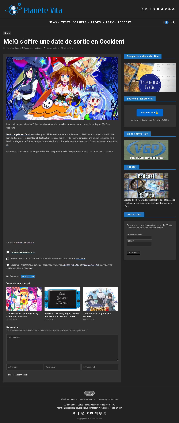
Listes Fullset (84, 405)
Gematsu (18, 243)
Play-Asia (75, 265)
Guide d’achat (70, 405)
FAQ (113, 405)
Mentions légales (65, 408)
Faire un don (116, 408)
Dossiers (80, 22)
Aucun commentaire (32, 48)
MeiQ (24, 276)
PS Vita (97, 22)
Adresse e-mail (134, 234)
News (54, 22)
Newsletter (104, 408)
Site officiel (29, 243)
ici (7, 145)
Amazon (66, 265)
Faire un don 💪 (149, 112)
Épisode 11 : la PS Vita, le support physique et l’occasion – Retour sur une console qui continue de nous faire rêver (149, 203)
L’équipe (78, 408)
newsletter (80, 258)
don (31, 268)
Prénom (130, 241)
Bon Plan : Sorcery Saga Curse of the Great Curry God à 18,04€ (62, 315)
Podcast (124, 22)
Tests (66, 22)
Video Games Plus (90, 265)
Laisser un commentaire (23, 252)
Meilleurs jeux (97, 405)
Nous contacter (90, 408)
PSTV (111, 22)
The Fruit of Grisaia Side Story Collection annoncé (22, 315)
